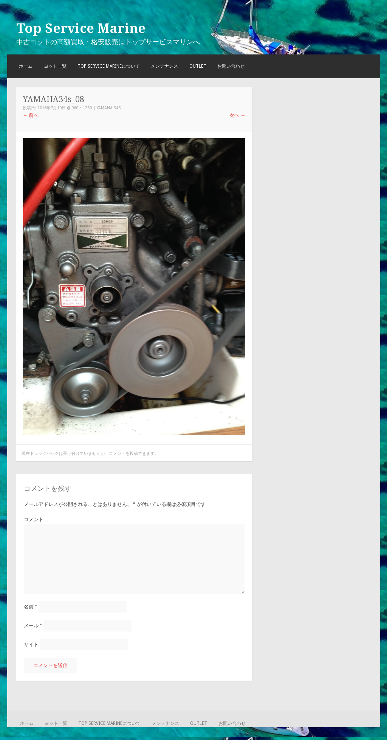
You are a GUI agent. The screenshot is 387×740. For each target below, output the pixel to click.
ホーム (26, 66)
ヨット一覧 (55, 66)
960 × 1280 (81, 107)
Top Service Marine (81, 28)
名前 (30, 607)
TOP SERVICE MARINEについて (108, 66)
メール (33, 625)
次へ (237, 115)
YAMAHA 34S (109, 107)
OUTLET (197, 66)
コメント (33, 519)
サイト (31, 644)
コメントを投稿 (123, 453)
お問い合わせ (231, 66)
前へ (31, 115)
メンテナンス (164, 66)
